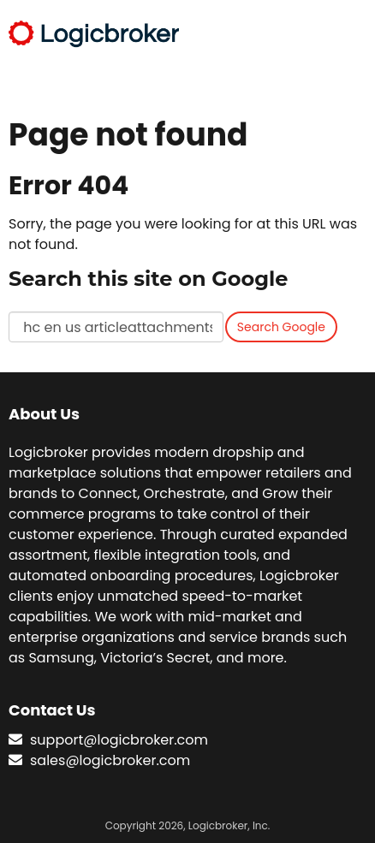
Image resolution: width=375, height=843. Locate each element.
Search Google (281, 326)
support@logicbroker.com (119, 740)
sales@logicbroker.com (110, 760)
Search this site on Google (148, 278)
